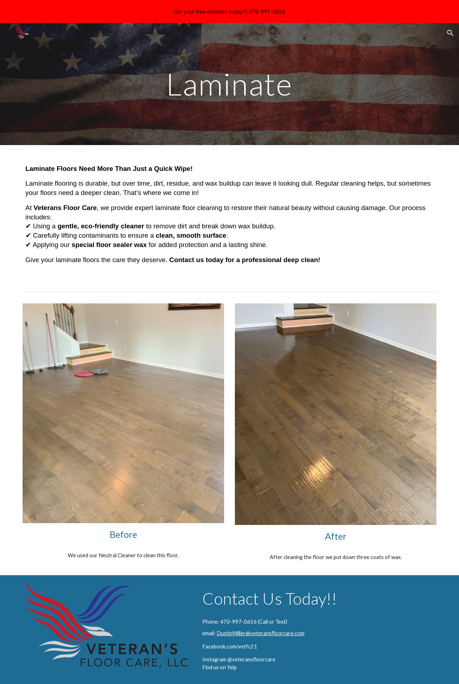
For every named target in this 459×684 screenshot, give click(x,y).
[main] (229, 84)
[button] (450, 33)
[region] (229, 11)
